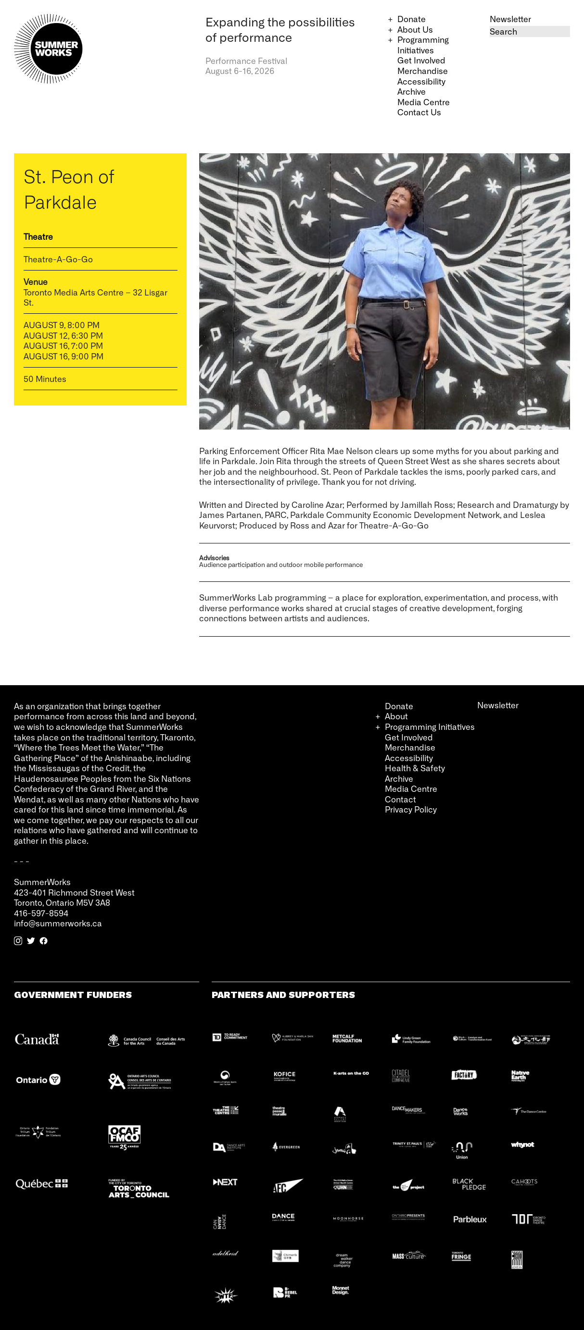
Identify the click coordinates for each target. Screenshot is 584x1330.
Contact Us (419, 112)
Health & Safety (415, 768)
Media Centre (423, 102)
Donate (411, 19)
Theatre (38, 236)
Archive (411, 91)
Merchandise (422, 70)
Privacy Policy (411, 809)
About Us (415, 29)
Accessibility (421, 81)
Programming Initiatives (423, 45)
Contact (400, 799)
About (396, 716)
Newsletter (510, 19)
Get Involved (421, 60)
